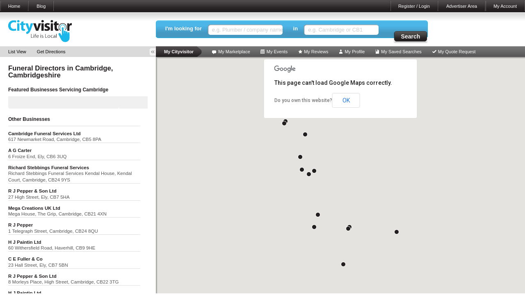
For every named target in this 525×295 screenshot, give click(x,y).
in (295, 28)
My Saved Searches (401, 51)
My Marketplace (234, 51)
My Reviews (316, 51)
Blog (41, 6)
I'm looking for (183, 28)
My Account (505, 6)
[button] (314, 170)
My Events (277, 51)
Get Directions (51, 51)
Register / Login (414, 6)
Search (410, 36)
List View (17, 51)
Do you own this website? (303, 100)
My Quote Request (457, 51)
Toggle (155, 51)
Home (14, 6)
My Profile (355, 51)
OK (346, 100)
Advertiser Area (461, 6)
